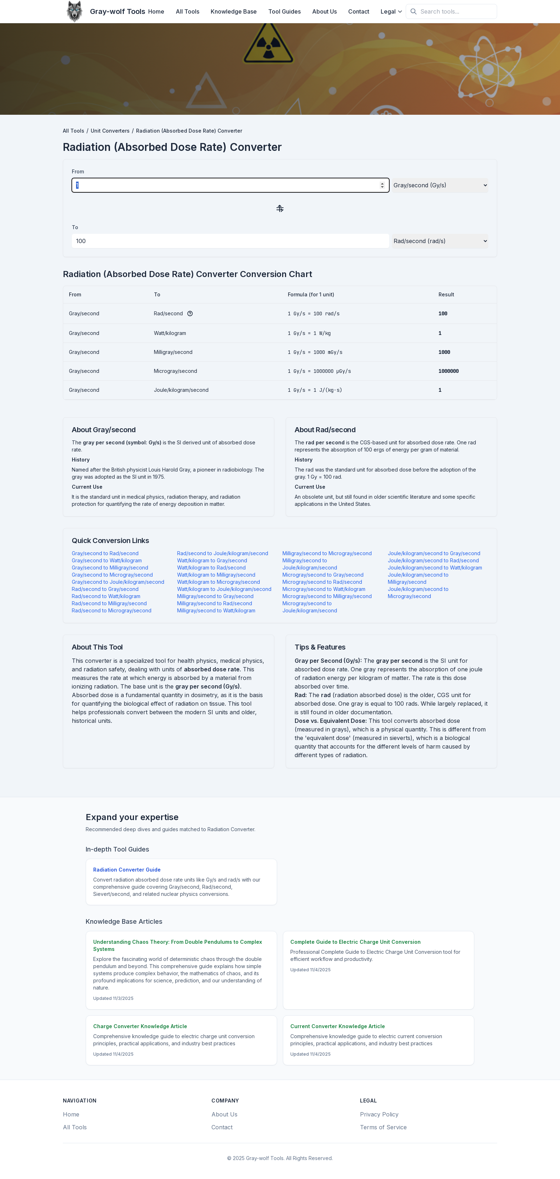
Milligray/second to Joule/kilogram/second (309, 564)
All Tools (187, 11)
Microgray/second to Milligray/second (327, 596)
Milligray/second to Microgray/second (327, 553)
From (78, 171)
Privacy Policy (379, 1114)
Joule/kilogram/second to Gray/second (434, 553)
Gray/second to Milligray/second (110, 567)
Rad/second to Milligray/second (109, 603)
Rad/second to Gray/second (105, 589)
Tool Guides (284, 11)
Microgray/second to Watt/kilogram (323, 589)
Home (156, 11)
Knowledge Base (234, 11)
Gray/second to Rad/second (105, 553)
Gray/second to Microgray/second (112, 575)
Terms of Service (383, 1127)
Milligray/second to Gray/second (215, 596)
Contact (358, 11)
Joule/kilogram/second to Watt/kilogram (435, 567)
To (75, 227)
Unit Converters (110, 131)
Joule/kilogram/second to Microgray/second (418, 592)
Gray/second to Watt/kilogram (107, 560)
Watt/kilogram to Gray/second (212, 560)
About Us (324, 11)
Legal (392, 11)
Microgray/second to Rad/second (322, 582)
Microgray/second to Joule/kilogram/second (309, 606)
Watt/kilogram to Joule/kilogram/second (224, 589)
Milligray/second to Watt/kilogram (216, 610)
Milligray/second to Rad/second (214, 603)
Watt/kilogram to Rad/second (211, 567)
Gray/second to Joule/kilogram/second (118, 582)
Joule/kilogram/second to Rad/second (433, 560)
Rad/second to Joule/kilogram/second (222, 553)
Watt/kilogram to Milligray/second (216, 575)
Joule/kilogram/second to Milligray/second (418, 578)
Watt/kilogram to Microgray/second (218, 582)
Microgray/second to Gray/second (323, 575)
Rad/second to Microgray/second (111, 610)
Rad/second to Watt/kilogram (106, 596)
